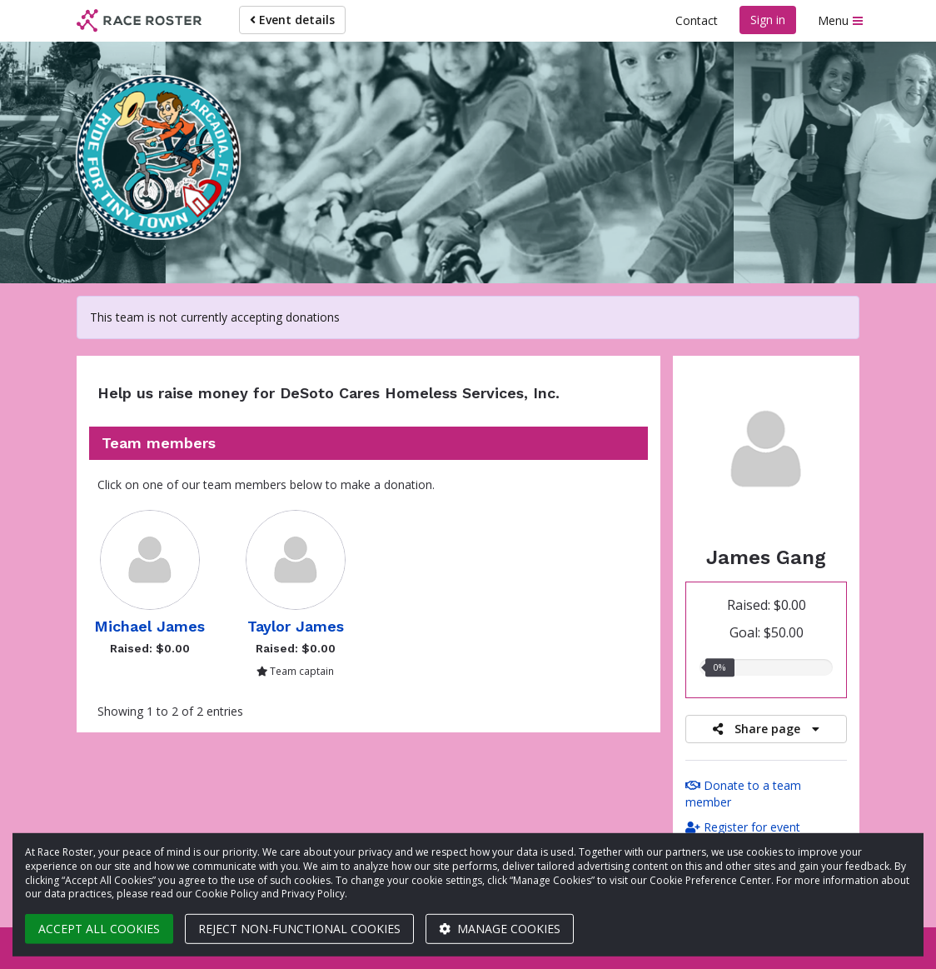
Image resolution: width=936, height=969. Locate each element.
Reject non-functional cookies (299, 929)
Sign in (767, 19)
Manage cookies (499, 929)
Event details (292, 19)
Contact (696, 20)
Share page (766, 729)
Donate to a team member (743, 793)
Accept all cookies (99, 929)
